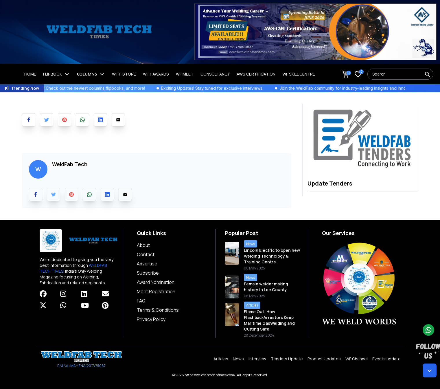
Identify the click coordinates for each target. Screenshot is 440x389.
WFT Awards (156, 74)
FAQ (141, 301)
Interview (257, 359)
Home (30, 74)
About (143, 245)
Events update (386, 359)
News (238, 359)
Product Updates (324, 359)
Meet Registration (156, 291)
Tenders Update (287, 359)
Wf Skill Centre (298, 74)
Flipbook (56, 74)
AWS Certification (256, 74)
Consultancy (215, 74)
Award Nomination (155, 282)
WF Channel (356, 359)
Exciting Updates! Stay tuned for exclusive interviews (221, 88)
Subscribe (148, 273)
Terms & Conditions (158, 310)
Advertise (147, 263)
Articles (220, 359)
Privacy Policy (151, 319)
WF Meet (185, 74)
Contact (145, 254)
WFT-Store (124, 74)
